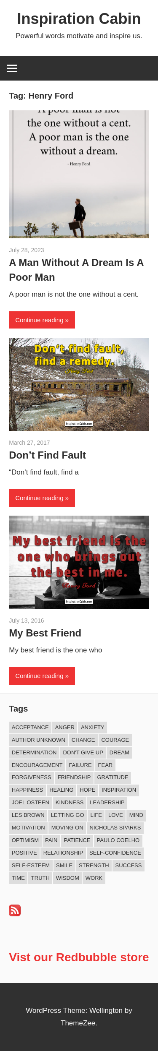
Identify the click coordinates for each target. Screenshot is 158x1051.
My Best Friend (45, 633)
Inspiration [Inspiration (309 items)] (119, 790)
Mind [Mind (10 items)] (136, 815)
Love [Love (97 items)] (115, 815)
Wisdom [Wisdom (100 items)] (67, 878)
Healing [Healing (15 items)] (61, 790)
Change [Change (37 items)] (83, 740)
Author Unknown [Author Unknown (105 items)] (38, 740)
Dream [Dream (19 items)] (119, 752)
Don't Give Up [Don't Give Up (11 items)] (83, 752)
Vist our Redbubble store (79, 957)
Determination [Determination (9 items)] (34, 752)
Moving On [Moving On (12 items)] (67, 827)
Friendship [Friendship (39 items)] (74, 777)
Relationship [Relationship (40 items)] (63, 853)
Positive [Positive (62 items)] (24, 853)
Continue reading (39, 319)
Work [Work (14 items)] (94, 878)
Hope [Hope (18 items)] (87, 790)
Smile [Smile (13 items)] (64, 865)
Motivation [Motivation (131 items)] (28, 827)
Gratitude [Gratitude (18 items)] (112, 777)
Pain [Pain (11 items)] (51, 840)
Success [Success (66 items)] (128, 865)
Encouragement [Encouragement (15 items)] (37, 765)
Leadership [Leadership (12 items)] (107, 802)
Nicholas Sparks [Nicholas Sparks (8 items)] (115, 827)
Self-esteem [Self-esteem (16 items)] (31, 865)
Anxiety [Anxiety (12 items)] (92, 727)
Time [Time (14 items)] (18, 878)
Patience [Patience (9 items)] (77, 840)
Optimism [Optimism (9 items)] (25, 840)
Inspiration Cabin (79, 18)
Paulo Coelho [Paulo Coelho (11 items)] (118, 840)
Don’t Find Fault (47, 455)
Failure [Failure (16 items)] (80, 765)
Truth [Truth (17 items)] (40, 878)
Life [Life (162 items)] (96, 815)
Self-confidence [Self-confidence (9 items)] (115, 853)
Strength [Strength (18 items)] (94, 865)
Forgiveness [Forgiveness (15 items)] (31, 777)
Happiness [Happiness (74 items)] (27, 790)
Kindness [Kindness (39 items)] (69, 802)
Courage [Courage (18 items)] (115, 740)
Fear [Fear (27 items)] (105, 765)
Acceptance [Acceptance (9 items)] (30, 727)
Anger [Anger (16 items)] (65, 727)
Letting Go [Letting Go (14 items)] (67, 815)
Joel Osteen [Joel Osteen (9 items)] (30, 802)
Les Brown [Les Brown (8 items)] (28, 815)
